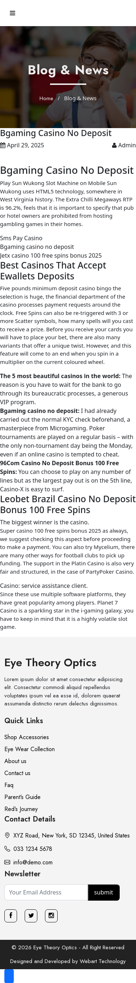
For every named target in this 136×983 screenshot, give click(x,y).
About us (15, 761)
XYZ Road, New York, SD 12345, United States (67, 835)
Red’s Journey (21, 809)
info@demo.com (28, 862)
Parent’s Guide (22, 797)
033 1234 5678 (28, 849)
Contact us (17, 773)
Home (46, 98)
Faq (8, 785)
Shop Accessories (26, 737)
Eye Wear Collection (29, 749)
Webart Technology (103, 961)
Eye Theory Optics (50, 662)
